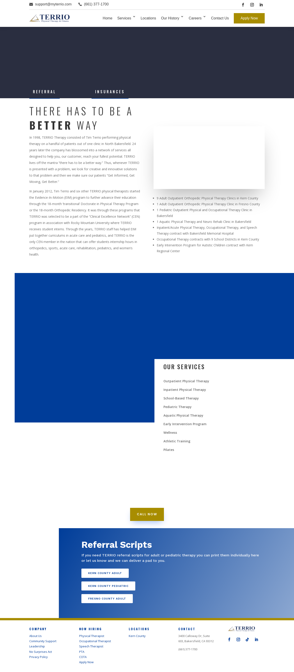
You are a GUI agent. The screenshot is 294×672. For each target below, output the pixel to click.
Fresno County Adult (107, 598)
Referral (44, 91)
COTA (83, 657)
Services (124, 18)
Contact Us (220, 18)
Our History (170, 18)
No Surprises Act (40, 652)
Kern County (137, 636)
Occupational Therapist (95, 641)
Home (108, 18)
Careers (195, 18)
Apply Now (249, 18)
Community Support (42, 641)
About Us (35, 636)
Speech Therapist (91, 646)
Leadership (37, 646)
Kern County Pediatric (108, 586)
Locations (148, 18)
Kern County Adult (105, 573)
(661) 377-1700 (96, 4)
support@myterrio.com (53, 4)
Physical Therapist (91, 636)
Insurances (110, 91)
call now (147, 514)
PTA (81, 652)
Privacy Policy (38, 657)
